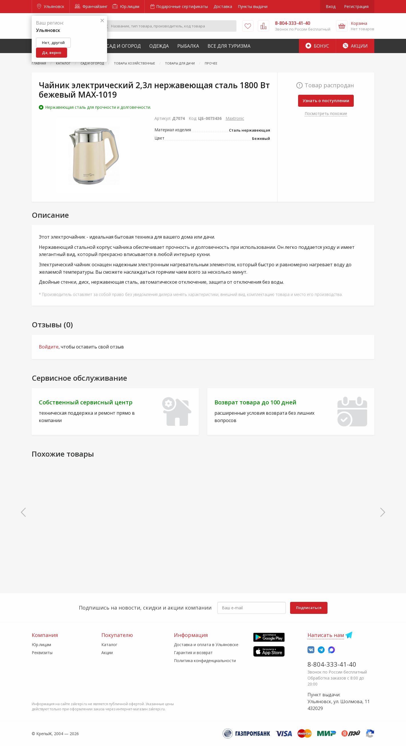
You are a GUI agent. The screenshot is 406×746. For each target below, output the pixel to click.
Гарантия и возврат (193, 652)
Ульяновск (50, 6)
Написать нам (325, 635)
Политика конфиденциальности (205, 660)
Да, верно (51, 52)
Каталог (109, 644)
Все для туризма (229, 46)
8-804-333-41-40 (331, 664)
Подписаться (308, 607)
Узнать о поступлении (326, 100)
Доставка (223, 6)
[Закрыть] (102, 21)
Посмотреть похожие (326, 113)
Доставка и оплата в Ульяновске (206, 644)
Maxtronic (235, 118)
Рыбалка (188, 46)
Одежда (159, 46)
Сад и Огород (123, 46)
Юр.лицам (125, 6)
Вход (330, 6)
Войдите (49, 347)
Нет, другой (53, 42)
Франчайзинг (91, 6)
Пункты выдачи (253, 6)
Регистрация (356, 6)
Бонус (317, 46)
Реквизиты (42, 652)
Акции (355, 46)
